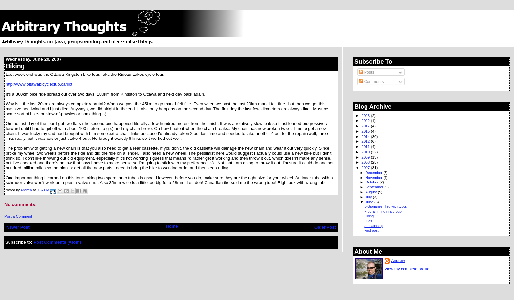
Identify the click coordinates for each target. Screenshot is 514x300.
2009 (366, 157)
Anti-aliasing (373, 226)
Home (172, 226)
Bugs (368, 221)
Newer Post (18, 227)
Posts (366, 72)
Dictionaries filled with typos (385, 206)
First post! (371, 230)
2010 (366, 152)
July (369, 197)
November (374, 178)
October (373, 182)
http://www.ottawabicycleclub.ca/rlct (39, 84)
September (375, 187)
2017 (366, 126)
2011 (366, 146)
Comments (371, 81)
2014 (366, 136)
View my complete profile (407, 269)
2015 (366, 131)
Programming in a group (382, 211)
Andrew (398, 260)
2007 (366, 167)
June (370, 202)
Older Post (325, 227)
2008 (366, 162)
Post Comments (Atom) (57, 242)
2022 (366, 120)
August (372, 192)
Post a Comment (18, 216)
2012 (366, 141)
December (374, 173)
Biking (369, 216)
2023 (366, 115)
